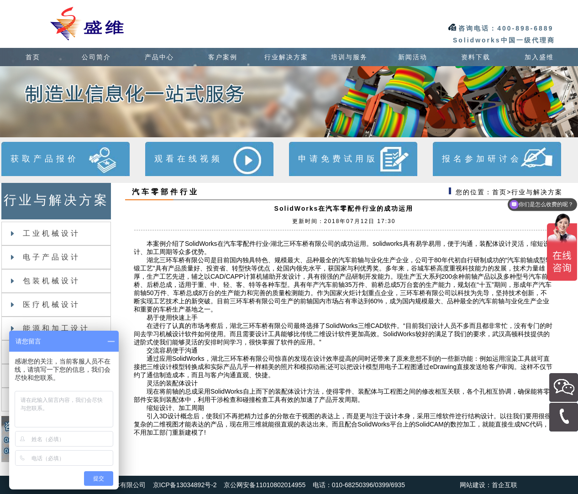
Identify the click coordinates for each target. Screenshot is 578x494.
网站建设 (472, 485)
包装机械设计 (45, 281)
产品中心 (159, 57)
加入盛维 (539, 57)
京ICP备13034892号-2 (185, 485)
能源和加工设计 (50, 328)
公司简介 (96, 57)
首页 (33, 57)
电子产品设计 (45, 257)
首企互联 (504, 485)
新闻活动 (412, 57)
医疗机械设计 (45, 304)
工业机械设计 (45, 233)
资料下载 (475, 57)
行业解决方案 (286, 57)
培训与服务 (349, 57)
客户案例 (222, 57)
